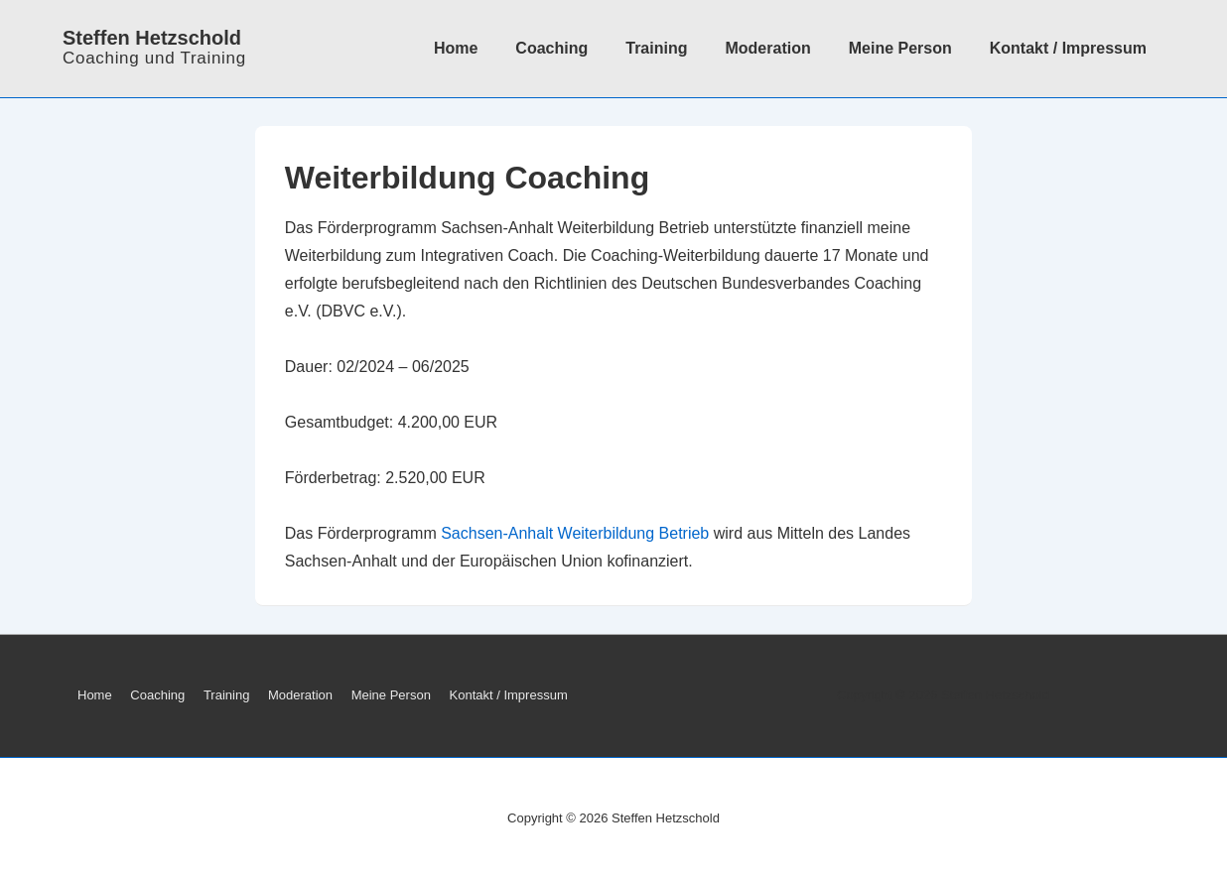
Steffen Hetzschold (152, 38)
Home (455, 48)
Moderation (767, 48)
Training (656, 48)
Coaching (551, 48)
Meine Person (900, 48)
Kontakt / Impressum (1068, 48)
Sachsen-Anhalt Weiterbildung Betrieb (575, 533)
